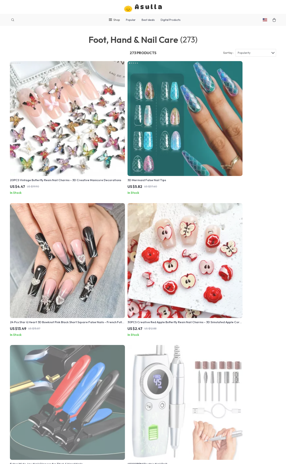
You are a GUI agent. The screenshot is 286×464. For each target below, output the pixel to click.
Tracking (161, 416)
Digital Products (171, 20)
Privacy (126, 455)
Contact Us (108, 416)
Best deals (148, 20)
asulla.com (214, 390)
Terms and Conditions (115, 397)
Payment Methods (167, 403)
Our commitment (218, 413)
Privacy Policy (109, 403)
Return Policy (164, 397)
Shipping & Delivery (168, 390)
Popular (131, 20)
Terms (117, 455)
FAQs (158, 410)
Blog (103, 390)
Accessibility (140, 455)
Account (106, 410)
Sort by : (228, 54)
